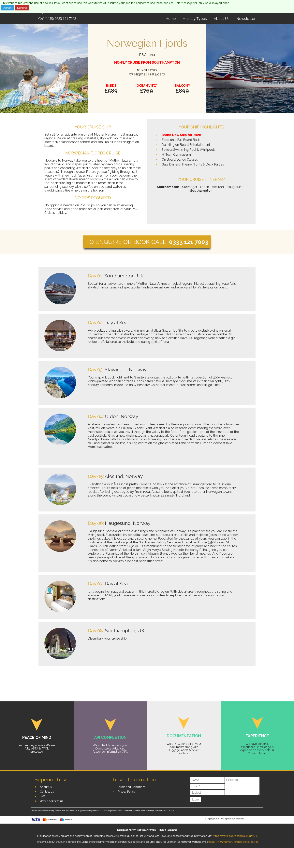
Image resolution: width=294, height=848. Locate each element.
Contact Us (47, 791)
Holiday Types (195, 19)
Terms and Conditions (131, 786)
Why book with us (51, 801)
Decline (22, 7)
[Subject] (207, 792)
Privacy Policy (126, 791)
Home (171, 19)
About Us (221, 19)
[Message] (242, 786)
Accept (7, 7)
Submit (195, 799)
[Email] (207, 786)
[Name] (207, 780)
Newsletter (246, 19)
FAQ (42, 796)
